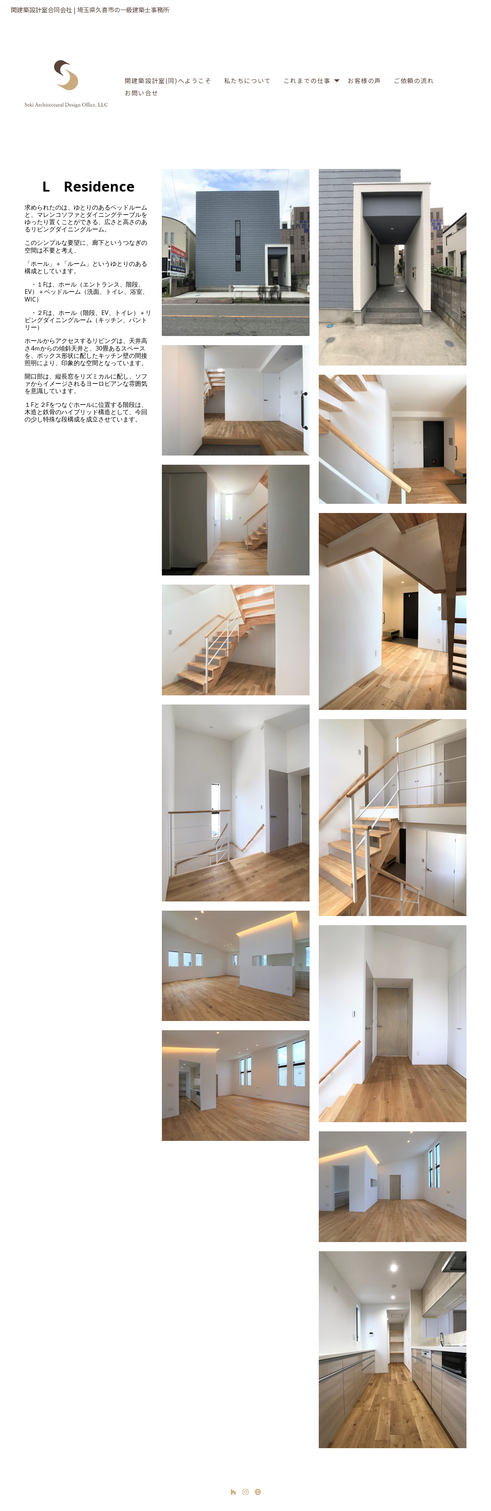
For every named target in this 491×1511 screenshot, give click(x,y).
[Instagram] (245, 1492)
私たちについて (247, 80)
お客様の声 (364, 80)
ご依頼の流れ (414, 80)
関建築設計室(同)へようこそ (168, 80)
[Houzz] (233, 1492)
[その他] (258, 1492)
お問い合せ (141, 92)
